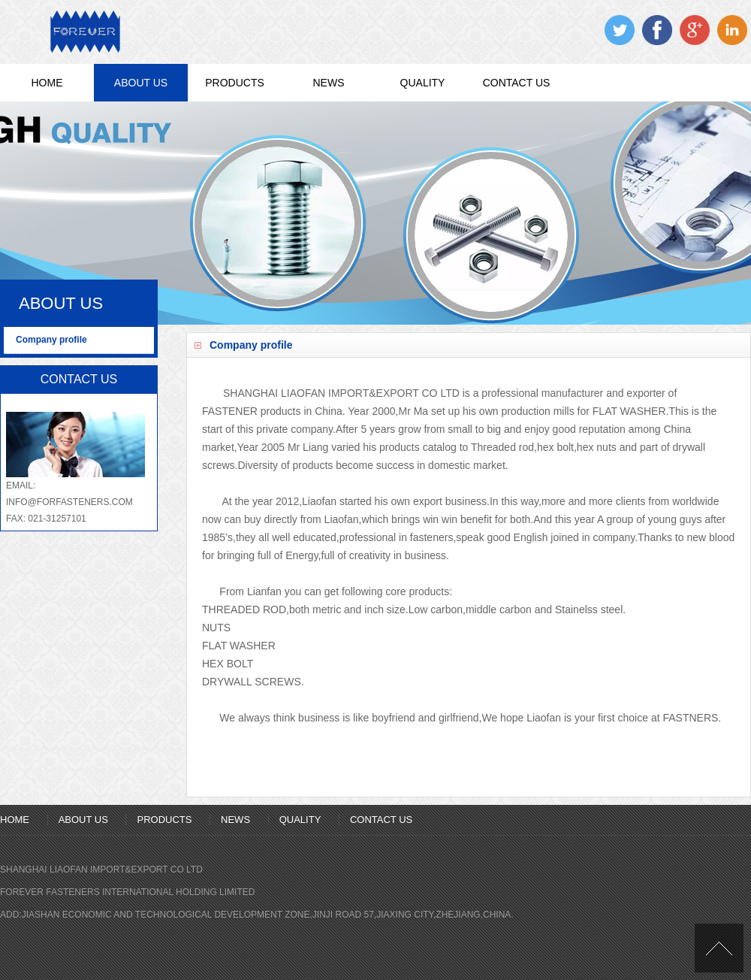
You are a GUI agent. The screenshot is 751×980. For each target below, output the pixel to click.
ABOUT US (140, 83)
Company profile (51, 339)
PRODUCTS (234, 83)
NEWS (329, 83)
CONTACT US (516, 83)
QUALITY (422, 83)
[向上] (719, 948)
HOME (47, 83)
